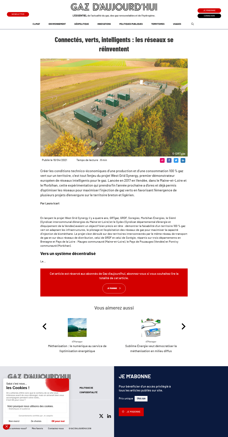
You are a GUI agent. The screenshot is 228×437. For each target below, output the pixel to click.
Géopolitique (81, 24)
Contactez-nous (56, 428)
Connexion (209, 16)
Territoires (157, 24)
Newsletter (18, 13)
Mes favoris (37, 428)
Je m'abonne (209, 11)
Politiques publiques (131, 24)
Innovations (104, 24)
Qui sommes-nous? (17, 428)
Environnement (57, 24)
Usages (177, 24)
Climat (36, 24)
